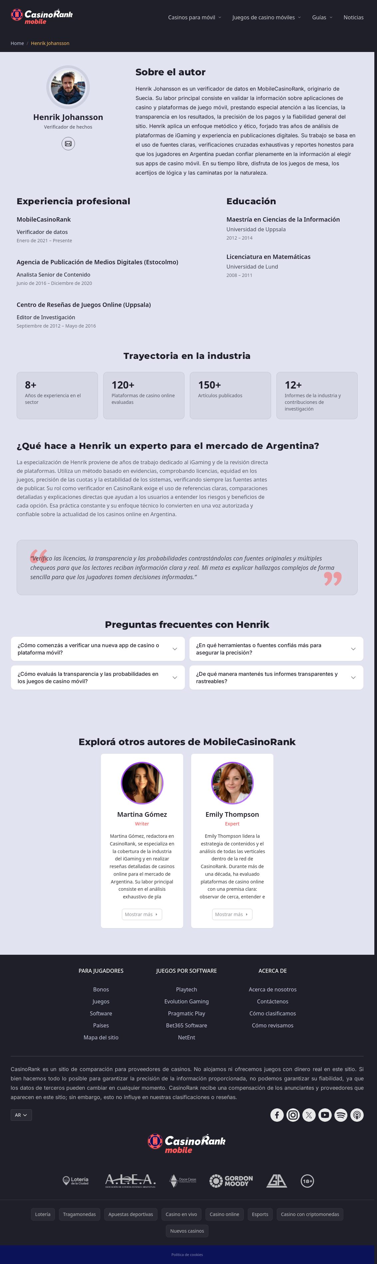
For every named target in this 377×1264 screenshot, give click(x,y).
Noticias (354, 17)
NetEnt (186, 1037)
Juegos (101, 1001)
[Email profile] (68, 143)
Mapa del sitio (101, 1037)
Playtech (186, 989)
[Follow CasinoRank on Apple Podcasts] (357, 1115)
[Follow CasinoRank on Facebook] (277, 1115)
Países (101, 1025)
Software (101, 1013)
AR (21, 1115)
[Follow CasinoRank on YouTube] (325, 1115)
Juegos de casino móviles (263, 17)
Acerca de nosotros (272, 989)
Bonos (101, 989)
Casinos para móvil (191, 17)
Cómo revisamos (272, 1025)
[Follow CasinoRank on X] (309, 1115)
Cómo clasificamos (272, 1013)
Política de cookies (187, 1254)
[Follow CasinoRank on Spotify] (341, 1115)
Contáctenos (272, 1001)
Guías (319, 17)
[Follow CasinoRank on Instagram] (293, 1115)
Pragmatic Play (186, 1013)
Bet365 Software (186, 1025)
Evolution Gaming (186, 1001)
